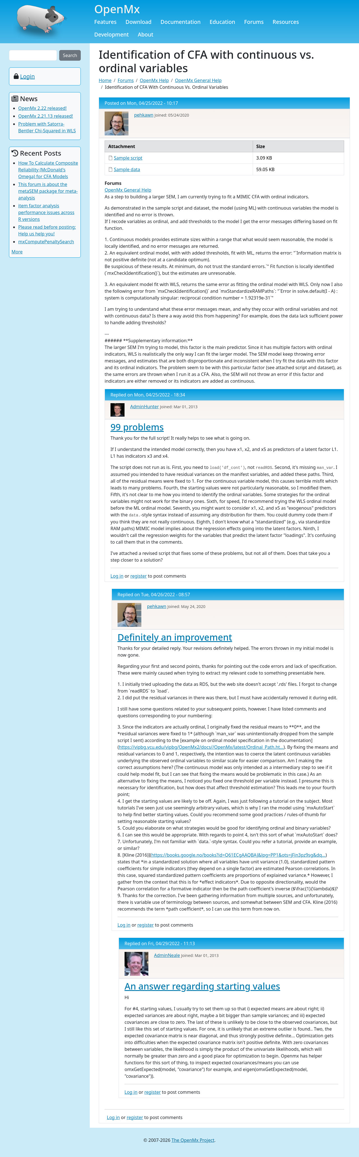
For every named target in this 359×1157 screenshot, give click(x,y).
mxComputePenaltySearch (46, 242)
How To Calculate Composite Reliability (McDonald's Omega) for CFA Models (48, 170)
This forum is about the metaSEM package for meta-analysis (48, 191)
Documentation (180, 22)
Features (105, 22)
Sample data (127, 169)
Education (222, 22)
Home (105, 80)
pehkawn (143, 115)
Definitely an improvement (175, 637)
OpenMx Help (154, 80)
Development (111, 34)
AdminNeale (167, 955)
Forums (254, 22)
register (138, 576)
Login (27, 76)
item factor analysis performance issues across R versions (46, 212)
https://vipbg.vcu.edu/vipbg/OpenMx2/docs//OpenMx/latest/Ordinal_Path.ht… (201, 747)
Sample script (128, 158)
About (145, 34)
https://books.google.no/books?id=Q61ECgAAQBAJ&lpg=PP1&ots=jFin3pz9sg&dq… (238, 855)
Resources (286, 22)
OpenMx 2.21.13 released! (45, 116)
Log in (117, 576)
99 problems (137, 427)
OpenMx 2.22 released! (42, 108)
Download (139, 22)
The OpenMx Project (193, 1140)
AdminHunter (144, 406)
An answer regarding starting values (202, 986)
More (17, 252)
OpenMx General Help (198, 80)
